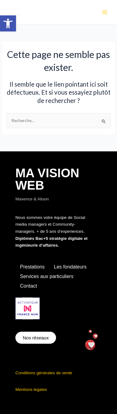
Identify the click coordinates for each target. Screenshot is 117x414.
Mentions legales (31, 389)
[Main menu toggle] (105, 12)
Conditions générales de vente (43, 373)
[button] (8, 23)
